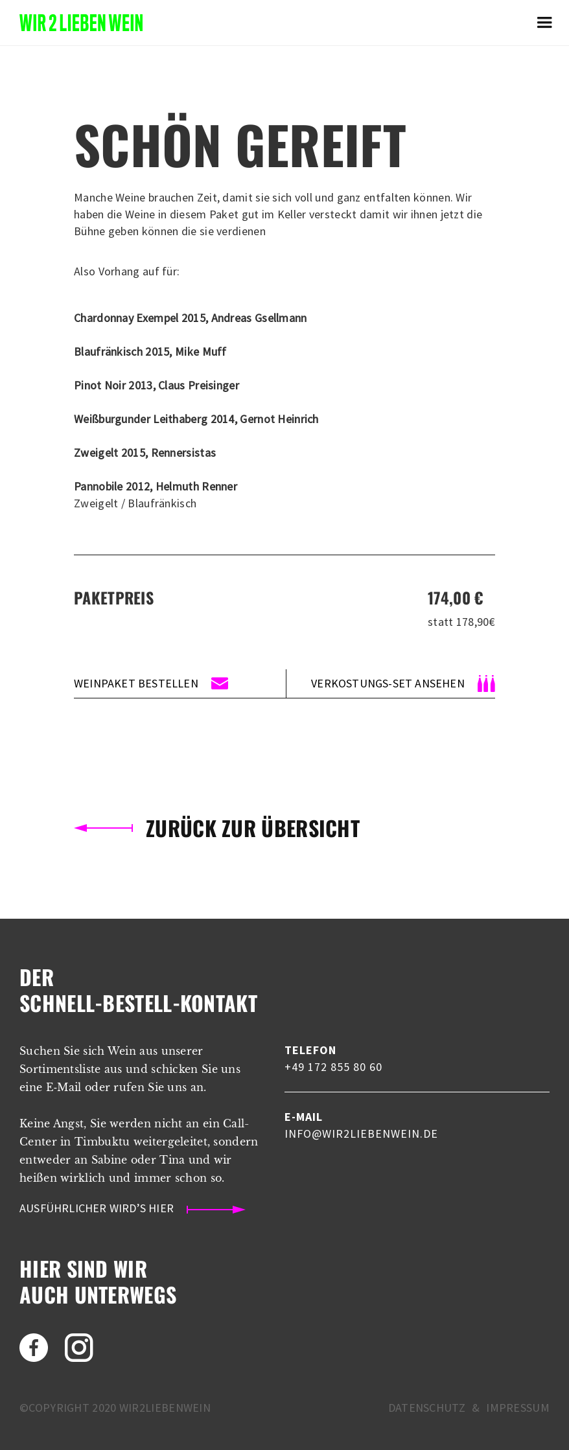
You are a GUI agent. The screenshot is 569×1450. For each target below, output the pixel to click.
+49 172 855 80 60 (333, 1066)
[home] (81, 22)
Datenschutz (426, 1407)
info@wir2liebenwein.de (361, 1133)
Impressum (518, 1407)
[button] (544, 22)
